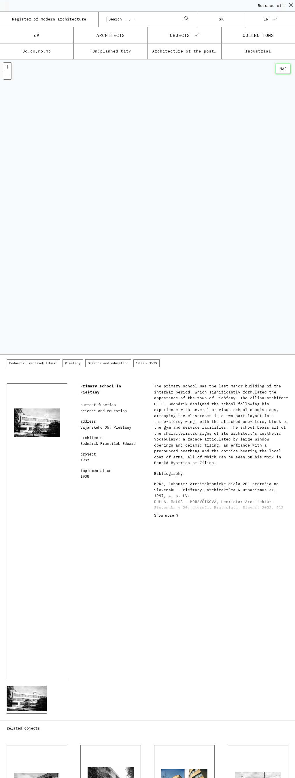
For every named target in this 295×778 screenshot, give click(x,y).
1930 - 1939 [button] (146, 363)
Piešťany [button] (73, 363)
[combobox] (141, 19)
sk (221, 19)
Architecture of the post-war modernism (186, 51)
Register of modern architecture (49, 19)
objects (180, 35)
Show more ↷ (166, 515)
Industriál (258, 51)
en (266, 19)
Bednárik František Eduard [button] (33, 363)
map (283, 68)
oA (37, 35)
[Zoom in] (7, 67)
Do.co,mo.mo (36, 51)
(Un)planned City (110, 51)
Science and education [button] (108, 363)
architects (111, 35)
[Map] (147, 207)
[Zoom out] (7, 75)
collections (258, 35)
